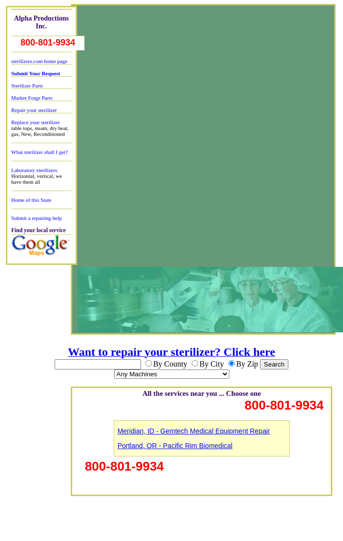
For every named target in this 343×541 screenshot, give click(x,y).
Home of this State (31, 200)
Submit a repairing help (36, 218)
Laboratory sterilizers (34, 170)
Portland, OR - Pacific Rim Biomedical (175, 446)
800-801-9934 (47, 42)
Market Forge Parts (32, 98)
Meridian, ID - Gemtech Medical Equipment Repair (194, 431)
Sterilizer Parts (27, 85)
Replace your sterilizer (35, 122)
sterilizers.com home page (39, 61)
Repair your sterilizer (34, 110)
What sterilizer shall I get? (39, 152)
